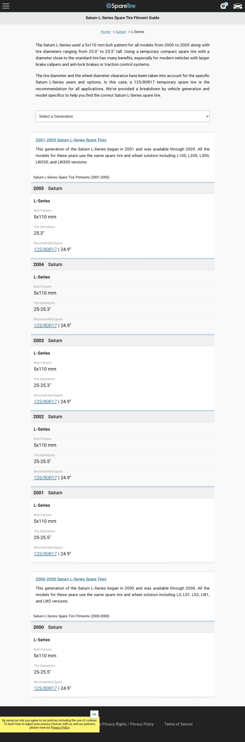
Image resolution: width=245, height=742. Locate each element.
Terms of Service (178, 724)
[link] (122, 220)
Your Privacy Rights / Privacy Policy (124, 724)
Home (106, 32)
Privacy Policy (60, 727)
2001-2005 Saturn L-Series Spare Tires (71, 140)
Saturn (121, 32)
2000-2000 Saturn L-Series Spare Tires (71, 579)
